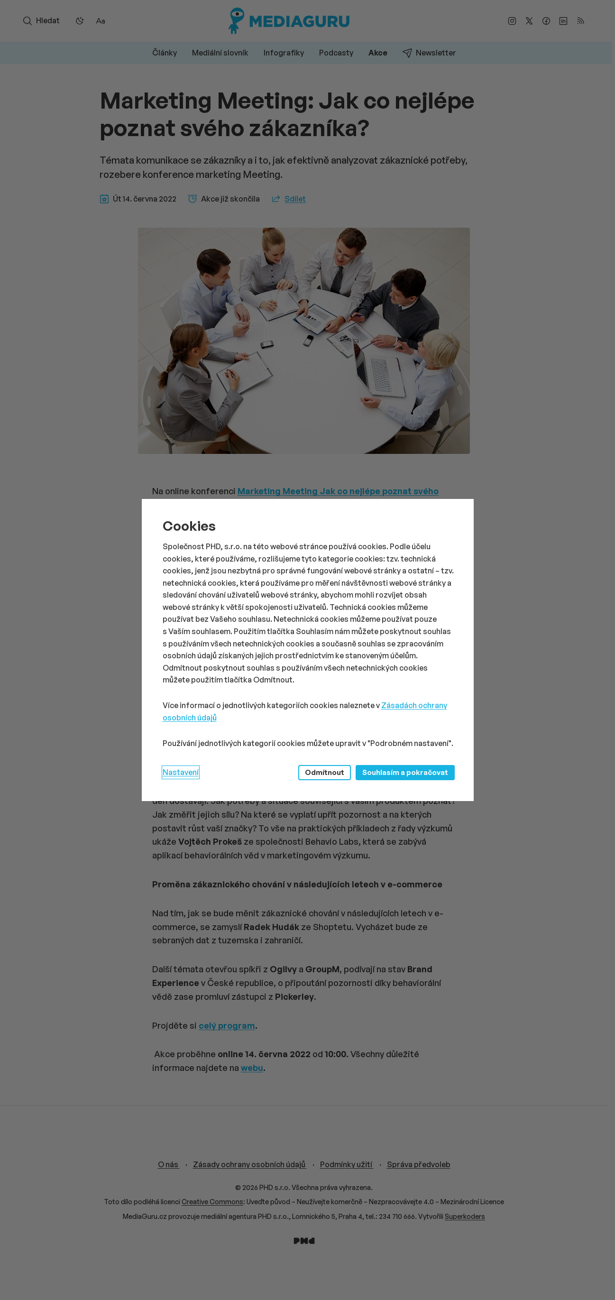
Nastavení (181, 772)
